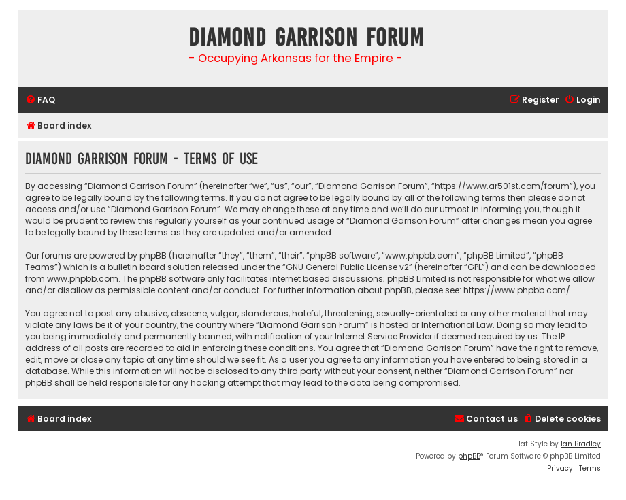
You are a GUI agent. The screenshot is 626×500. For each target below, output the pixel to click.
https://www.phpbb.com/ (516, 290)
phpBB (469, 456)
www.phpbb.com (82, 278)
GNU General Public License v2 (347, 267)
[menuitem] (40, 100)
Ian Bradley (581, 444)
